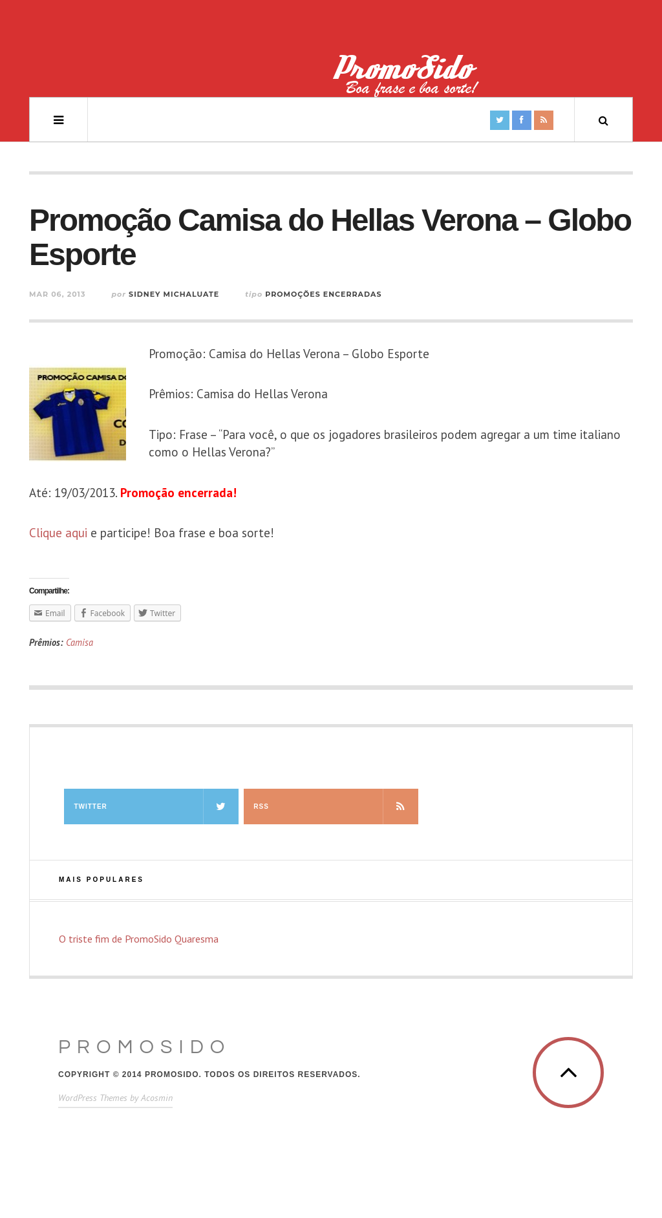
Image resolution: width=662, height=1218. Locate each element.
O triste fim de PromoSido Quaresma (139, 938)
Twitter (156, 806)
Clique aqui (58, 532)
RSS (335, 806)
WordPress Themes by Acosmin (115, 1098)
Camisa (79, 642)
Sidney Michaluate (174, 294)
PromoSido (144, 1047)
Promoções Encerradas (323, 294)
